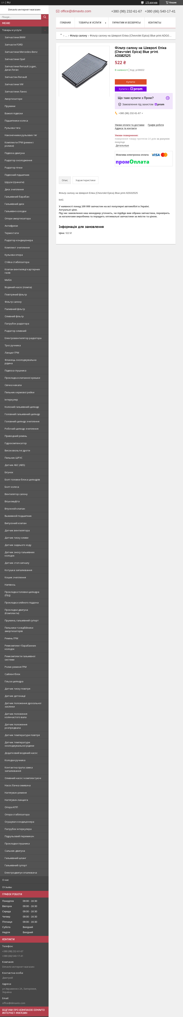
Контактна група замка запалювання (19, 769)
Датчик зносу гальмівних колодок (20, 554)
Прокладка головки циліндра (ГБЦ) (22, 593)
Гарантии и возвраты (126, 22)
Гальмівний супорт (16, 865)
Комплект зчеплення (17, 247)
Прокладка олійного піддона (22, 602)
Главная (65, 22)
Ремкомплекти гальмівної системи (20, 658)
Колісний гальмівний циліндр (22, 407)
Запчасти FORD (14, 44)
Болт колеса (12, 486)
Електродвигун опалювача (21, 872)
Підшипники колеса (16, 120)
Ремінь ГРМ (11, 638)
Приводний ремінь (16, 436)
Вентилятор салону (16, 494)
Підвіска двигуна (15, 153)
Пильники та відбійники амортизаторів (19, 629)
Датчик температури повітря (22, 735)
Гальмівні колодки (15, 211)
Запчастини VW (14, 84)
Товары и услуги (11, 30)
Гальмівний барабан (17, 196)
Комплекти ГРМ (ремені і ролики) (19, 144)
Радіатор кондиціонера (19, 240)
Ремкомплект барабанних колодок (20, 647)
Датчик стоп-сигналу (17, 563)
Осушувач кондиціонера (19, 821)
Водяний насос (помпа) (18, 287)
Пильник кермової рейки (19, 392)
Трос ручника (13, 345)
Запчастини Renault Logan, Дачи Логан (20, 68)
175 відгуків (151, 2)
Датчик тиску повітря (17, 688)
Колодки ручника (15, 760)
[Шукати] (45, 17)
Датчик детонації (15, 696)
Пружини (10, 106)
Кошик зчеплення (15, 577)
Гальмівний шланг (15, 858)
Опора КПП (11, 807)
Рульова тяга (12, 128)
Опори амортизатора (18, 218)
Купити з (130, 89)
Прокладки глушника (17, 843)
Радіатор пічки (13, 167)
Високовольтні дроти (17, 450)
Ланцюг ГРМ (12, 352)
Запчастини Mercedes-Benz (21, 51)
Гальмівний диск (14, 204)
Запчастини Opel (15, 59)
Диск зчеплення (14, 189)
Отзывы (7, 887)
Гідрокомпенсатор (16, 443)
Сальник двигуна (15, 850)
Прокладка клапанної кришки (22, 377)
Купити (130, 81)
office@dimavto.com (13, 1003)
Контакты (154, 22)
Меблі (8, 280)
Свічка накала (13, 385)
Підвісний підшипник (17, 174)
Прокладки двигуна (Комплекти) (16, 611)
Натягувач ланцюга (16, 800)
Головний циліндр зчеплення (22, 421)
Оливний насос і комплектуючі (23, 778)
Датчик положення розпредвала (16, 726)
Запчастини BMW (15, 37)
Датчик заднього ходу (18, 545)
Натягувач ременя (16, 792)
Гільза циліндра (14, 681)
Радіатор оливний (15, 330)
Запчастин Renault (16, 77)
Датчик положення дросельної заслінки (23, 704)
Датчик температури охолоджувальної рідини (19, 744)
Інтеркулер (11, 399)
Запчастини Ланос (16, 91)
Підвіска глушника (15, 370)
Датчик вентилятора (17, 530)
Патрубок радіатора (17, 323)
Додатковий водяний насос (21, 753)
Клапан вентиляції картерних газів (22, 271)
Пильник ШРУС (13, 457)
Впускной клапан (15, 508)
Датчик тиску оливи (16, 537)
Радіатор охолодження (18, 160)
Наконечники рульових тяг (21, 135)
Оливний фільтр (14, 316)
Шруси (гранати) (14, 182)
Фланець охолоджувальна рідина (20, 361)
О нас (5, 880)
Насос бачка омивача (18, 785)
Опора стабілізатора (17, 814)
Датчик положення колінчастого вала (16, 715)
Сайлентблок (12, 674)
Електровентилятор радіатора (23, 338)
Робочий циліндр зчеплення (21, 428)
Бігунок (9, 472)
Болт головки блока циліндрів (22, 479)
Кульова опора (14, 254)
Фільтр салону (13, 301)
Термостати (12, 233)
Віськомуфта (12, 501)
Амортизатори (13, 98)
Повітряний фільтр (16, 294)
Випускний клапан (16, 523)
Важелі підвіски (14, 113)
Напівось (10, 584)
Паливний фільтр (15, 309)
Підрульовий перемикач (19, 836)
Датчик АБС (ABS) (15, 465)
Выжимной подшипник (18, 516)
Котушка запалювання (18, 570)
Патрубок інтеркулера (18, 829)
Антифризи (11, 225)
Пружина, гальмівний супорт (22, 620)
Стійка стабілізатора (17, 262)
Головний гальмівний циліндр (22, 414)
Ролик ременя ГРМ (16, 666)
